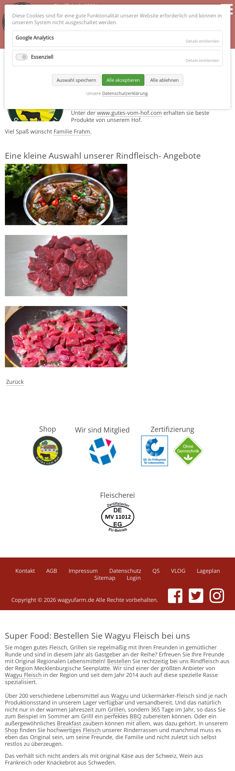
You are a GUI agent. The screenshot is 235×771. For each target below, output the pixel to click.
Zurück (15, 381)
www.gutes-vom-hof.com (129, 112)
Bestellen (119, 661)
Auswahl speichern (76, 80)
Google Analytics (35, 37)
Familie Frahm (72, 131)
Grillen (116, 709)
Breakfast (69, 723)
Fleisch (92, 730)
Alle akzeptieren (123, 80)
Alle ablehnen (164, 80)
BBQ (135, 716)
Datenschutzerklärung (125, 93)
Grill (86, 716)
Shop (11, 730)
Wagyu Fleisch (23, 674)
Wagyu (120, 695)
